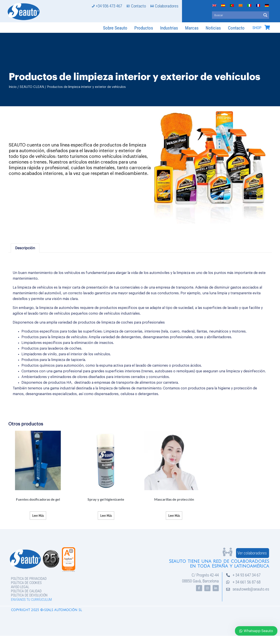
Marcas (192, 28)
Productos (143, 28)
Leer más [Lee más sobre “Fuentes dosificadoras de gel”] (38, 515)
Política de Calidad (26, 591)
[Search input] (237, 15)
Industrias (169, 28)
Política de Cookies (26, 583)
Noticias (213, 28)
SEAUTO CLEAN (32, 87)
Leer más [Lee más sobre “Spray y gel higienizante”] (106, 515)
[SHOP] (267, 27)
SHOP (256, 28)
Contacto (236, 28)
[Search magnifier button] (265, 15)
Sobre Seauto (115, 28)
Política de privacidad (29, 579)
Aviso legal (20, 587)
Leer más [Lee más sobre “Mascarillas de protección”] (174, 515)
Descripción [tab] (25, 248)
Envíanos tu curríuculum (31, 600)
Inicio (13, 87)
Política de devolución (29, 595)
